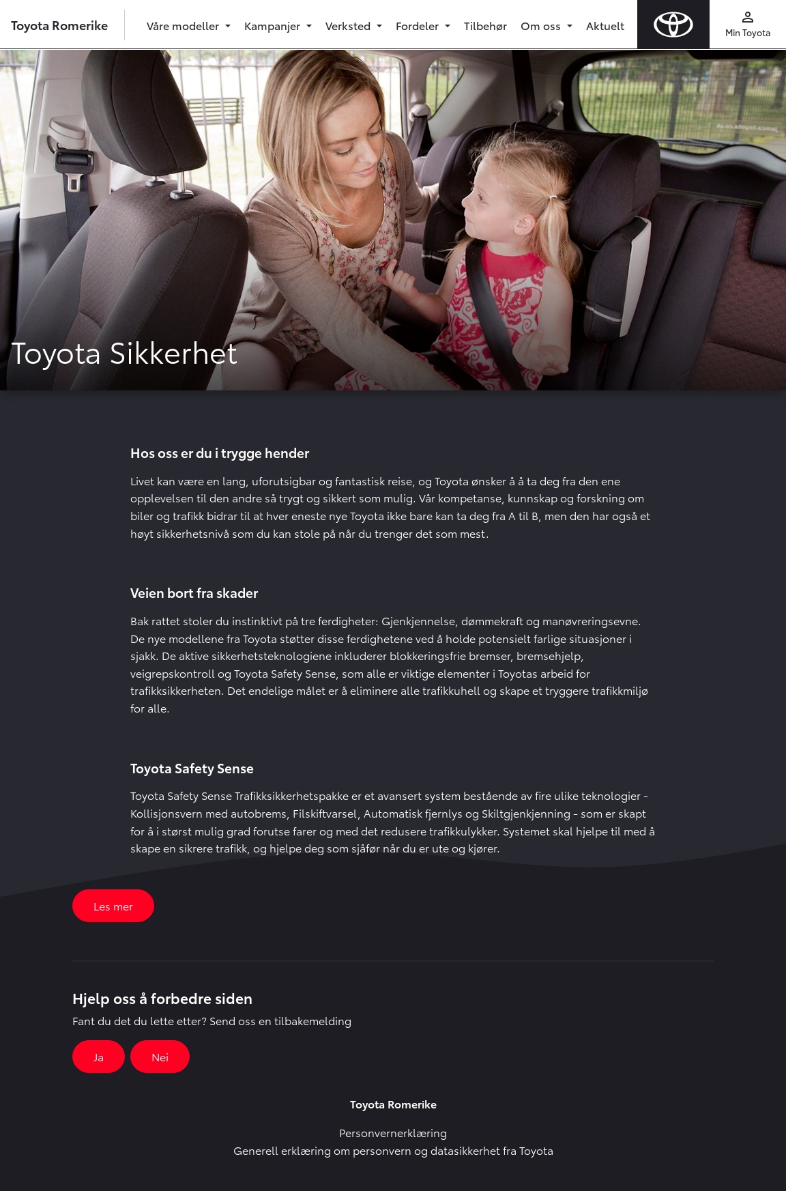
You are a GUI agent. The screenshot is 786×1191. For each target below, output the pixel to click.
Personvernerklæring (393, 1132)
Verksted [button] (349, 25)
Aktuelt (605, 25)
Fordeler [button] (418, 25)
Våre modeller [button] (184, 25)
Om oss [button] (542, 25)
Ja (98, 1056)
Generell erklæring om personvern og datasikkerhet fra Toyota (393, 1150)
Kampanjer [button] (273, 25)
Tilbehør (485, 25)
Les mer (113, 905)
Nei (160, 1056)
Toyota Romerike (59, 24)
